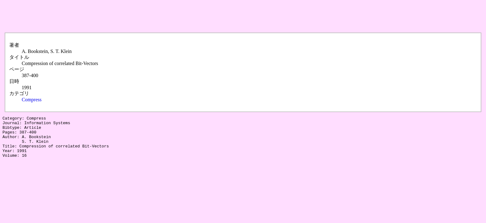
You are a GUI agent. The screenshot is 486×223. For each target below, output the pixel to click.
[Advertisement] (115, 16)
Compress (32, 99)
